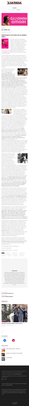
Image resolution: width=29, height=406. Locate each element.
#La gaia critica (21, 254)
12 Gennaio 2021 (8, 32)
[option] (14, 316)
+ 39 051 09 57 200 (8, 385)
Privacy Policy (14, 403)
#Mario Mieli (4, 255)
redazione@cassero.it (18, 374)
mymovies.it (11, 250)
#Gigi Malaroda (8, 254)
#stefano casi (22, 255)
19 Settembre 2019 (10, 325)
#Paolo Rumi (16, 255)
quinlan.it (16, 250)
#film (3, 254)
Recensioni (13, 9)
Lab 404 (16, 402)
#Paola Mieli (10, 255)
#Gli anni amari (15, 254)
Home (9, 9)
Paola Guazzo (3, 325)
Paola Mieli (3, 32)
